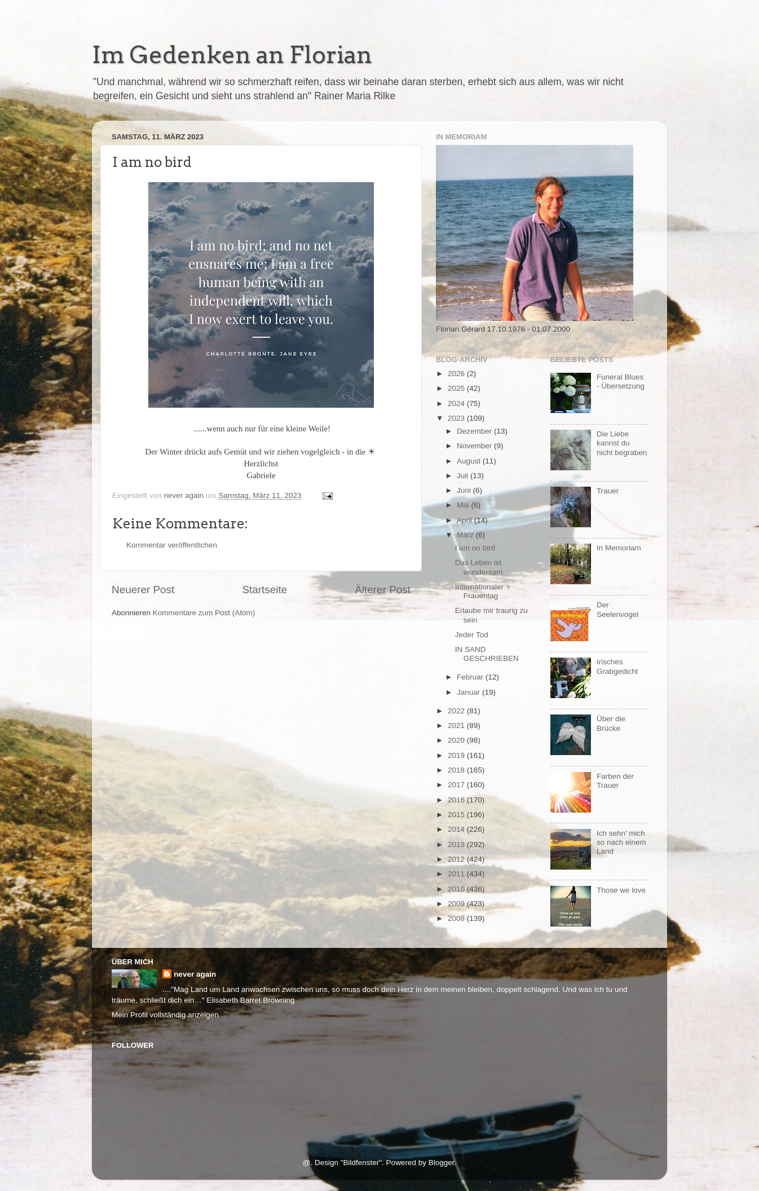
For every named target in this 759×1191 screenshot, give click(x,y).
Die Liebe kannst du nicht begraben (622, 443)
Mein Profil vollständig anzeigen (165, 1015)
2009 (457, 903)
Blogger (441, 1162)
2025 (457, 388)
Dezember (475, 431)
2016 (457, 800)
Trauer (608, 491)
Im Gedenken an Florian (232, 55)
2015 (457, 814)
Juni (465, 490)
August (470, 461)
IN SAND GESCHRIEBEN (487, 654)
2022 (457, 711)
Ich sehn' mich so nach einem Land (621, 842)
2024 (457, 403)
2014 (457, 829)
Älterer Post (383, 590)
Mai (464, 505)
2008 (457, 918)
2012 (457, 859)
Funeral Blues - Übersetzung (621, 381)
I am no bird (475, 548)
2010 (457, 889)
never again (195, 974)
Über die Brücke (611, 723)
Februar (471, 677)
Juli (463, 475)
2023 (457, 418)
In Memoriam (619, 548)
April (465, 520)
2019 (457, 755)
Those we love (621, 890)
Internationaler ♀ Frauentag (483, 591)
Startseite (264, 590)
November (475, 446)
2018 (457, 770)
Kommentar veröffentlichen (171, 545)
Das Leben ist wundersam (479, 567)
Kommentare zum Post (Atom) (204, 612)
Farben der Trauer (615, 780)
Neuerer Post (143, 590)
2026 (457, 373)
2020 (457, 740)
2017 (457, 784)
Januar (469, 692)
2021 (457, 725)
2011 (457, 874)
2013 (457, 844)
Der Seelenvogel (617, 609)
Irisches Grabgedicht (617, 666)
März (466, 535)
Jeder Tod (471, 634)
